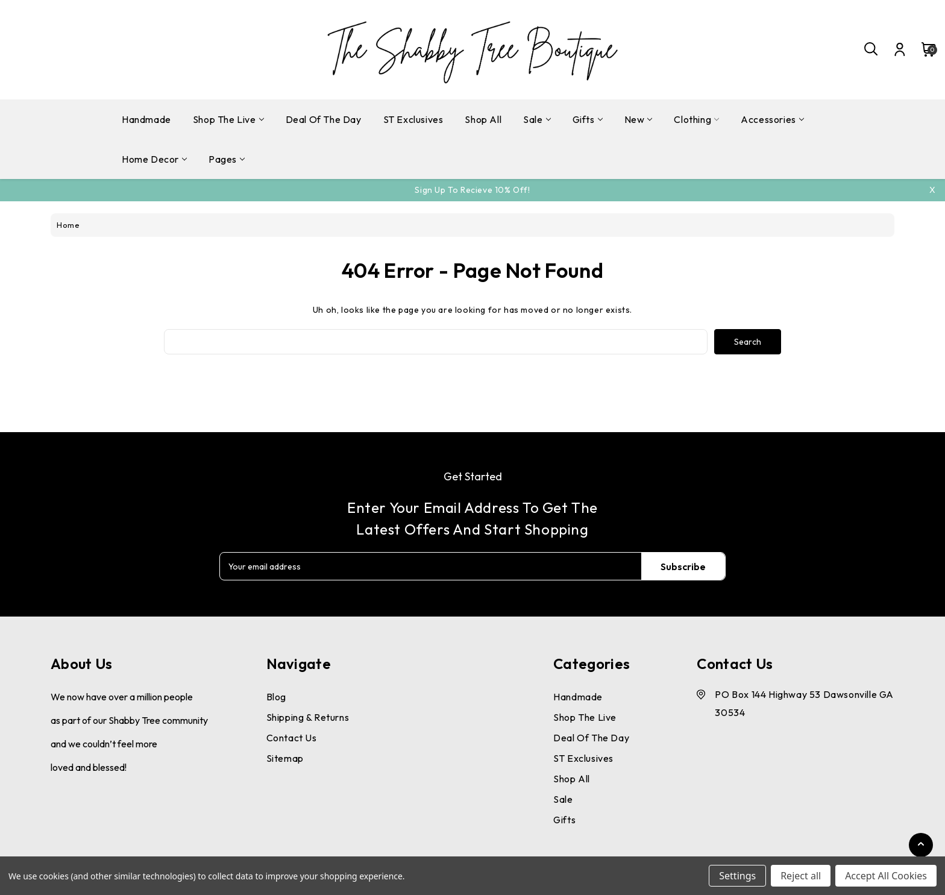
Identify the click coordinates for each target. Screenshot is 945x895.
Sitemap (285, 758)
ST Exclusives (413, 119)
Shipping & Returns (308, 717)
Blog (276, 697)
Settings (737, 875)
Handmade (146, 119)
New (638, 119)
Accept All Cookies (886, 875)
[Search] (871, 49)
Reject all (800, 875)
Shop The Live (228, 119)
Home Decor (154, 159)
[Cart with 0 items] (922, 49)
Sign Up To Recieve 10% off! (472, 189)
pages (227, 159)
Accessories (772, 119)
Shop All (483, 119)
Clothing (696, 119)
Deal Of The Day (324, 119)
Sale (536, 119)
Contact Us (291, 738)
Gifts (588, 119)
